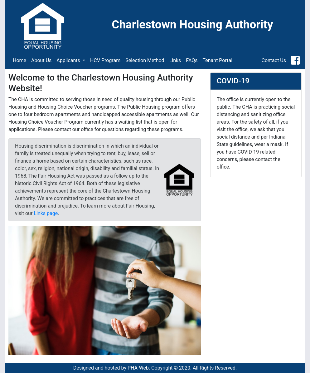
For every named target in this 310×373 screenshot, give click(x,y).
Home (19, 60)
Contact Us (273, 60)
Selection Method (144, 60)
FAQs (191, 60)
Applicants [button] (68, 60)
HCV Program (105, 60)
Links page (46, 213)
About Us (41, 60)
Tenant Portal (218, 60)
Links (175, 60)
